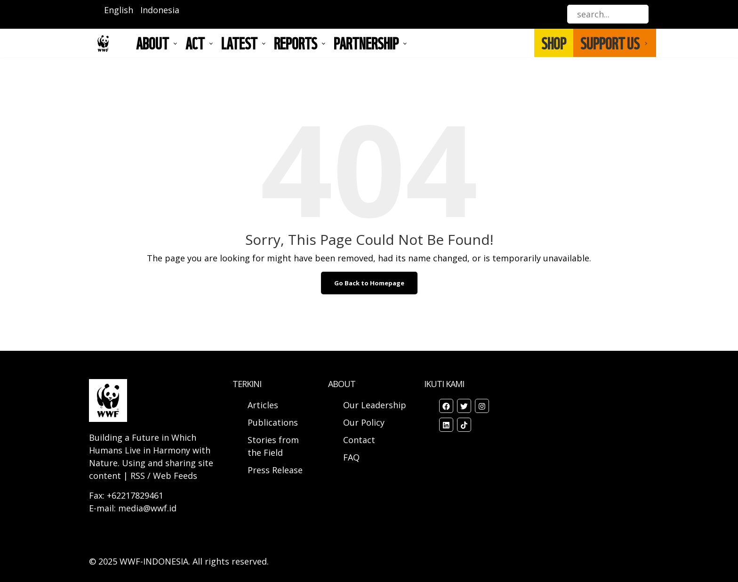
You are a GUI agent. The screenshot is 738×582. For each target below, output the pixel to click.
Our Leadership (374, 405)
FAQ (351, 457)
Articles (263, 405)
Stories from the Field (273, 446)
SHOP (553, 43)
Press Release (275, 470)
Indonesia (159, 10)
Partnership (366, 43)
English (118, 10)
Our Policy (364, 422)
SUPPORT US (610, 43)
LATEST (239, 43)
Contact (359, 439)
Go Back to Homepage (369, 283)
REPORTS (295, 43)
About (152, 43)
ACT (195, 43)
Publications (273, 422)
